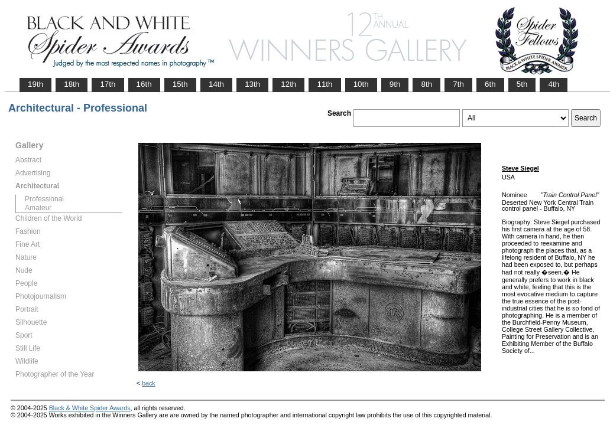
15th (180, 84)
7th (458, 84)
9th (395, 84)
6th (490, 84)
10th (361, 84)
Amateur (38, 208)
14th (216, 84)
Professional (44, 199)
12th (288, 84)
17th (107, 84)
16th (144, 84)
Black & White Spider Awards (90, 407)
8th (426, 84)
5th (522, 84)
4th (553, 84)
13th (252, 84)
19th (35, 84)
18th (71, 84)
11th (324, 84)
